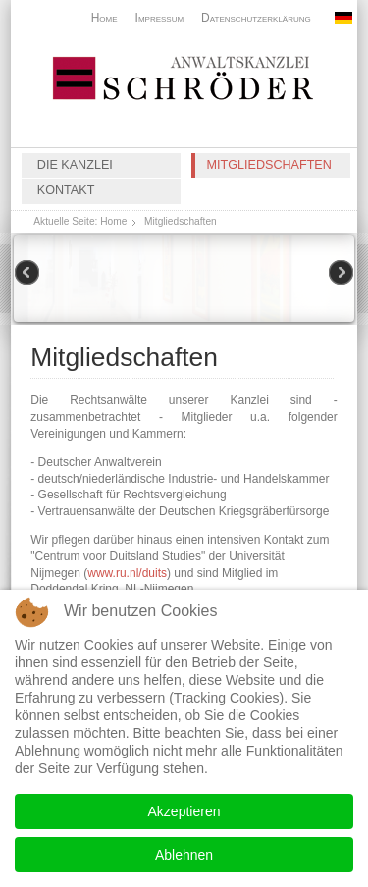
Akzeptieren (184, 811)
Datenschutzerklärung (256, 18)
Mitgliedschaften (269, 165)
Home (104, 18)
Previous (28, 273)
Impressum (159, 18)
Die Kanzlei (75, 165)
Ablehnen (184, 854)
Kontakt (66, 190)
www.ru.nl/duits (127, 573)
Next (339, 273)
